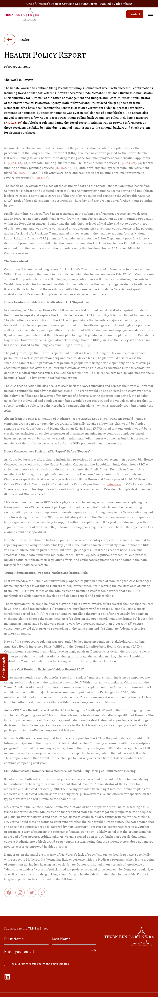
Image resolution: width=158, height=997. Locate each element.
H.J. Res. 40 (13, 123)
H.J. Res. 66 (21, 176)
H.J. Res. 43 (63, 171)
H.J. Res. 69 (127, 166)
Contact (134, 14)
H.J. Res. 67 (39, 181)
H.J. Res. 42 (13, 166)
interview (114, 488)
